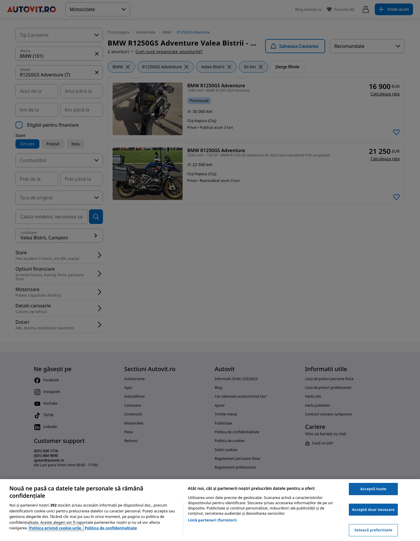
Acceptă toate (373, 488)
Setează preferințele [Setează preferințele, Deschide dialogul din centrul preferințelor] (373, 530)
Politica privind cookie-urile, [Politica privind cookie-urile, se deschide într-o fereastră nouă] (56, 527)
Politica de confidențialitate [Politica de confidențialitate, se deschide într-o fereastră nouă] (111, 527)
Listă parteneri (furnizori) (212, 520)
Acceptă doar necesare (373, 509)
